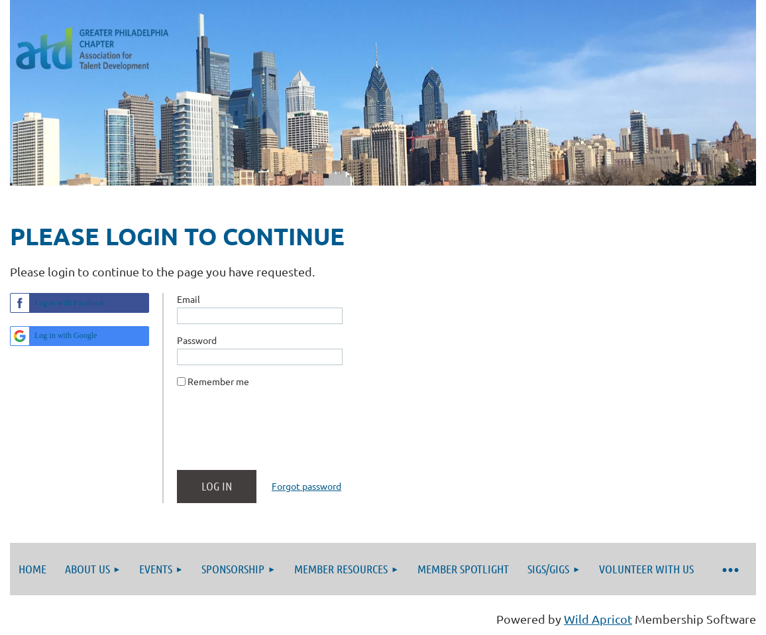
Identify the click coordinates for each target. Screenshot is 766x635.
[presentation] (277, 434)
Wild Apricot (598, 619)
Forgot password (306, 486)
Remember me (218, 381)
